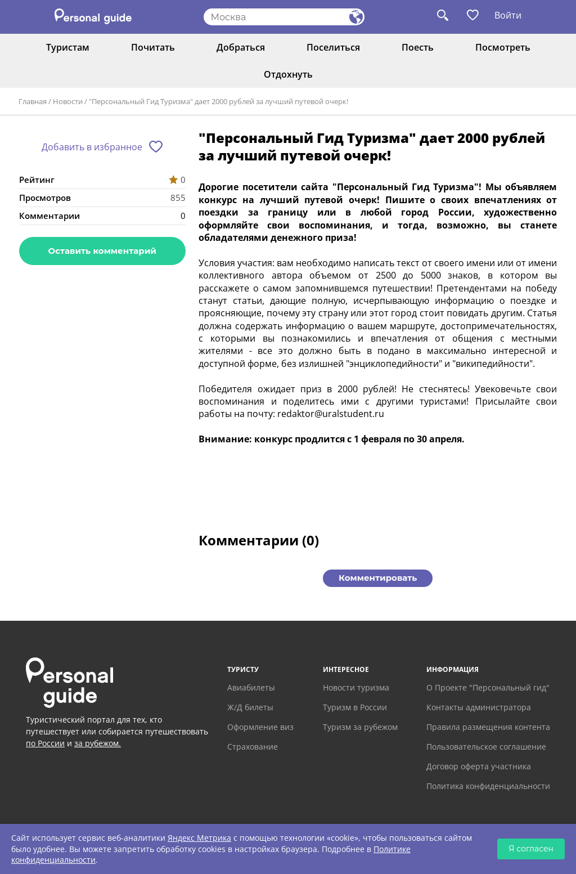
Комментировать (378, 577)
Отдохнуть (288, 74)
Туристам (67, 47)
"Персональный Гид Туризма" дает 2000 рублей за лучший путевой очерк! (218, 101)
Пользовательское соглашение (486, 746)
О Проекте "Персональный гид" (488, 687)
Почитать (153, 47)
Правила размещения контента (488, 726)
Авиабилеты (251, 687)
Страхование (252, 746)
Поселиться (333, 47)
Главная (33, 101)
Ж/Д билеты (250, 707)
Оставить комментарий (102, 250)
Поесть (418, 47)
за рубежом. (97, 743)
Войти (507, 15)
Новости (68, 101)
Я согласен (531, 849)
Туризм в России (355, 707)
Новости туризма (356, 687)
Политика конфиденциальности (488, 786)
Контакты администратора (478, 707)
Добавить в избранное (92, 147)
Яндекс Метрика (199, 837)
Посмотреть (502, 47)
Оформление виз (260, 726)
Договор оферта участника (478, 766)
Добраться (241, 47)
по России (45, 743)
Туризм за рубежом (360, 726)
